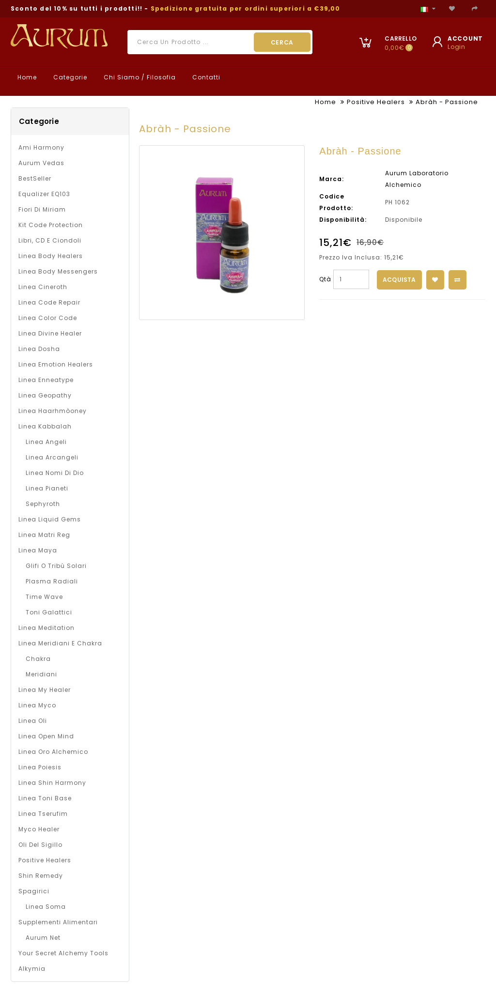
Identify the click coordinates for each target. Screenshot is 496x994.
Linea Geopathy (45, 395)
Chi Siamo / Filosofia (139, 77)
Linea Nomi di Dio (55, 473)
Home (26, 77)
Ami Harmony (41, 147)
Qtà (325, 279)
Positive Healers (376, 102)
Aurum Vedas (41, 163)
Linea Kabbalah (45, 426)
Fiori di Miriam (42, 209)
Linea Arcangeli (52, 457)
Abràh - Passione (447, 102)
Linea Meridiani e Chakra (60, 643)
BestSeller (34, 178)
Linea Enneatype (46, 380)
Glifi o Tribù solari (56, 566)
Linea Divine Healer (50, 333)
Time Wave (44, 597)
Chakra (38, 659)
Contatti (205, 77)
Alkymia (32, 968)
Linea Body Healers (50, 256)
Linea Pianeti (47, 488)
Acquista (399, 279)
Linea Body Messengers (58, 271)
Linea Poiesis (40, 767)
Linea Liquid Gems (49, 519)
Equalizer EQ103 (44, 194)
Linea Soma (46, 906)
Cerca (282, 42)
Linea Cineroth (42, 287)
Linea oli (32, 721)
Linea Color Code (47, 318)
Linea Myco (37, 705)
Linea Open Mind (46, 736)
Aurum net (43, 937)
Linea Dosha (39, 349)
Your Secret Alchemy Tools (63, 953)
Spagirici (33, 891)
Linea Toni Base (45, 798)
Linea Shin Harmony (52, 783)
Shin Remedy (40, 876)
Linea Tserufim (43, 814)
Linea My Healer (44, 690)
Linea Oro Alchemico (53, 752)
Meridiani (41, 674)
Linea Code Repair (49, 302)
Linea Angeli (46, 442)
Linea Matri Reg (44, 535)
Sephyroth (43, 504)
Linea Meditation (46, 628)
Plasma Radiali (52, 581)
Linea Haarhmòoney (52, 411)
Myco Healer (39, 829)
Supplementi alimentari (58, 922)
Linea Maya (37, 550)
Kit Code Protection (50, 225)
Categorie (69, 77)
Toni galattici (49, 612)
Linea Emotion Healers (55, 364)
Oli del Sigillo (40, 845)
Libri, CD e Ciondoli (49, 240)
